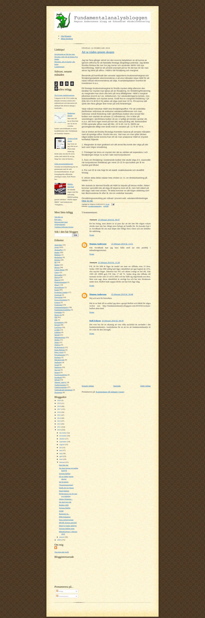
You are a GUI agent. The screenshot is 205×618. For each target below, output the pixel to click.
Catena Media (59, 270)
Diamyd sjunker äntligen (68, 526)
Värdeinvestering (60, 387)
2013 (59, 421)
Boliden (57, 260)
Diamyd (57, 280)
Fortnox (57, 302)
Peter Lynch (58, 352)
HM (55, 317)
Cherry (56, 272)
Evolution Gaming (61, 292)
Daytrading (58, 275)
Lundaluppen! (59, 67)
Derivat (57, 277)
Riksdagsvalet (59, 360)
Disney (57, 285)
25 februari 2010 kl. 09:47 (109, 219)
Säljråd (57, 380)
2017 (59, 409)
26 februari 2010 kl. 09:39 (112, 320)
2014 (59, 418)
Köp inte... (58, 219)
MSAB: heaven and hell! (68, 523)
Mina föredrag (67, 38)
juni (61, 450)
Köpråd (57, 325)
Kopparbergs (59, 322)
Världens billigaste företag (64, 227)
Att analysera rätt (65, 502)
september (63, 442)
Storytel (57, 370)
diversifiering (59, 287)
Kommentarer (62, 596)
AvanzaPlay (58, 250)
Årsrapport (58, 392)
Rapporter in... (64, 514)
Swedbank (58, 377)
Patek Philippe (59, 350)
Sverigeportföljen (60, 375)
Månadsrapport (59, 337)
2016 (59, 412)
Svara (91, 235)
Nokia (56, 342)
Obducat (57, 345)
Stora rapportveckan (66, 520)
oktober (62, 439)
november (63, 436)
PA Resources (59, 347)
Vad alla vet (58, 217)
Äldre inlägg (145, 386)
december (63, 433)
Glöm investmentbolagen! (63, 164)
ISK (55, 320)
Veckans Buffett (64, 473)
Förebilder (58, 312)
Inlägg (59, 591)
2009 (59, 540)
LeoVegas (58, 327)
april (61, 456)
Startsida (117, 386)
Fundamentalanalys (61, 307)
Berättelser (58, 257)
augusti (62, 444)
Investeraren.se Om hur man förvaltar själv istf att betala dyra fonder (66, 56)
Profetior (57, 357)
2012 (59, 424)
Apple (56, 247)
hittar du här (87, 201)
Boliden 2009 (64, 505)
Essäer (56, 290)
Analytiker (58, 245)
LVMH (57, 330)
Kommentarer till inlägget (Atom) (110, 392)
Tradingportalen (60, 385)
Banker (57, 252)
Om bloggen (66, 36)
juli (60, 447)
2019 (59, 403)
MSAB (57, 335)
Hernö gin (58, 315)
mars (61, 459)
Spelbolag (58, 362)
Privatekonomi (59, 355)
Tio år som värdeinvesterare (64, 95)
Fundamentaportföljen (62, 310)
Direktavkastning (60, 282)
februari (62, 462)
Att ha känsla (63, 482)
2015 (59, 415)
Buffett (56, 265)
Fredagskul (58, 305)
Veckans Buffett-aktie (66, 528)
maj (61, 453)
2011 (59, 427)
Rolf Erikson (95, 320)
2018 (59, 406)
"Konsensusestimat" (66, 485)
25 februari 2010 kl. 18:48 (122, 294)
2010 (59, 430)
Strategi (57, 372)
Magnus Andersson (98, 244)
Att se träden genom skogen (98, 52)
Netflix (57, 340)
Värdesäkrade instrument (63, 390)
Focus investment (60, 300)
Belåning (57, 255)
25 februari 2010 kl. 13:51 (122, 244)
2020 (59, 400)
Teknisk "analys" (60, 382)
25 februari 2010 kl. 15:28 (109, 262)
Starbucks (58, 367)
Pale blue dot (63, 465)
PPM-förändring (65, 517)
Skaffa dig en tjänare (66, 488)
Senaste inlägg (88, 386)
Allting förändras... (66, 499)
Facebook (57, 295)
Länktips (57, 332)
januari (62, 537)
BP (55, 262)
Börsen (57, 267)
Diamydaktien (64, 491)
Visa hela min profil (61, 552)
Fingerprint (58, 297)
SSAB (56, 365)
